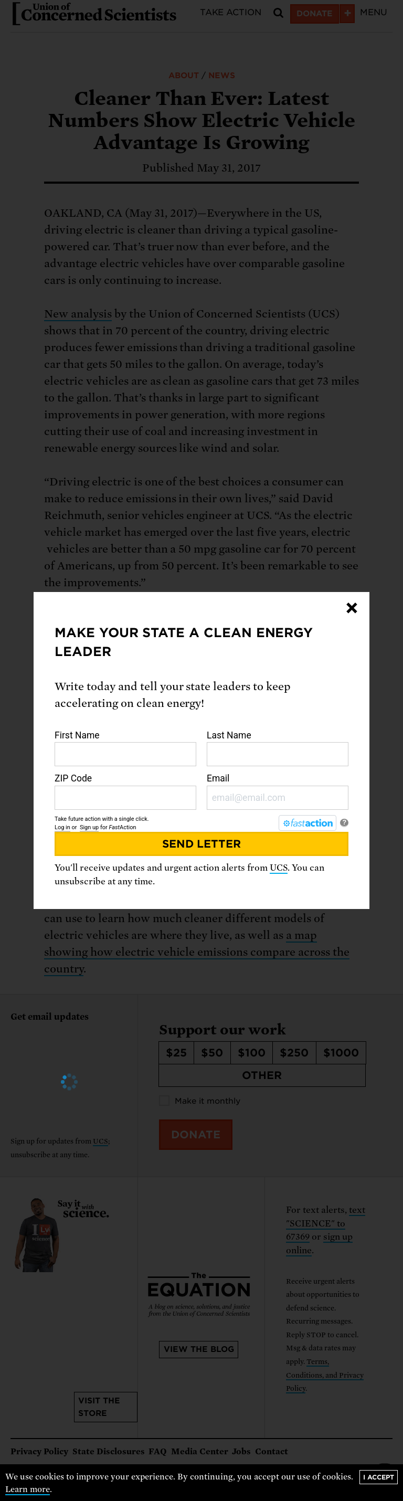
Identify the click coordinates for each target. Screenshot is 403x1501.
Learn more (27, 1489)
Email (277, 791)
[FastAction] (307, 823)
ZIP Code (125, 791)
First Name (125, 748)
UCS (279, 868)
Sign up (89, 827)
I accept (378, 1477)
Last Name (277, 748)
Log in (62, 827)
